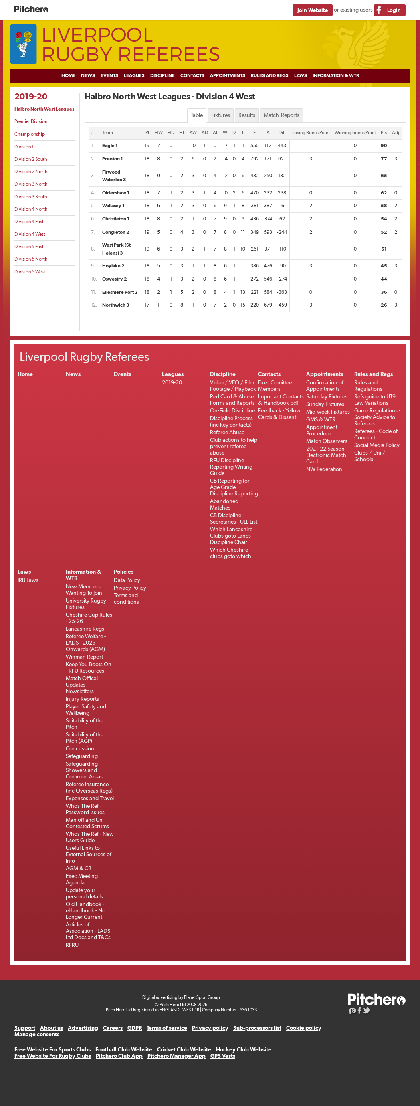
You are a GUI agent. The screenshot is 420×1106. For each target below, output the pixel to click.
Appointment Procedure (321, 430)
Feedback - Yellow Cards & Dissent (279, 413)
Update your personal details (84, 893)
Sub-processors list (257, 1028)
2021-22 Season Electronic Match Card (326, 455)
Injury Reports (82, 699)
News (88, 75)
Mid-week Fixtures (328, 411)
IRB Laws (28, 580)
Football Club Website (123, 1049)
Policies (123, 571)
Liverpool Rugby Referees (210, 44)
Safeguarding (82, 756)
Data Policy (127, 580)
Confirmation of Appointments (324, 385)
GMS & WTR (320, 419)
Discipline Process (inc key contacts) (231, 421)
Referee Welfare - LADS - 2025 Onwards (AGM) (86, 642)
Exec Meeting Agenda (82, 879)
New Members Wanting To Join (84, 589)
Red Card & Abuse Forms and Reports (232, 399)
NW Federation (324, 469)
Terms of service (167, 1028)
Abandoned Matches (224, 504)
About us (51, 1028)
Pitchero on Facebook (359, 1011)
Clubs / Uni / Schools (369, 455)
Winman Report (84, 656)
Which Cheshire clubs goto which (230, 552)
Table (197, 115)
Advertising (83, 1028)
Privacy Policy (130, 587)
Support (24, 1028)
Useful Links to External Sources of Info (88, 854)
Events (109, 75)
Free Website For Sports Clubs (52, 1049)
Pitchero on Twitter (366, 1011)
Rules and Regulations (368, 385)
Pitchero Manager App (176, 1056)
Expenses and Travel (90, 798)
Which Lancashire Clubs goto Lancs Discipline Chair (231, 535)
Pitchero (31, 9)
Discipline (162, 75)
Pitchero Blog (352, 1011)
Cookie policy (303, 1028)
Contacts (192, 75)
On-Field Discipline (232, 410)
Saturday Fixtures (326, 396)
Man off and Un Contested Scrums (87, 823)
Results (246, 115)
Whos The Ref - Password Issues (85, 809)
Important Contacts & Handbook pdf (281, 399)
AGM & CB (78, 868)
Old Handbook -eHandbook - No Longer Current (85, 910)
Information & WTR (336, 75)
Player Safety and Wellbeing (86, 709)
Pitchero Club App (119, 1056)
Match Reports (281, 115)
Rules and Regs (270, 75)
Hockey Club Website (243, 1049)
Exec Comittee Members (275, 385)
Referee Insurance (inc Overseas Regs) (89, 787)
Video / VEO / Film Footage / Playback (233, 385)
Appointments (227, 75)
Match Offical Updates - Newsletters (82, 684)
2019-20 (30, 96)
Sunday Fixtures (325, 404)
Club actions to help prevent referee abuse (233, 446)
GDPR (134, 1028)
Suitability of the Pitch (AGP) (84, 737)
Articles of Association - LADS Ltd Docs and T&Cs (88, 930)
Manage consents (36, 1034)
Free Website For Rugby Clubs (52, 1056)
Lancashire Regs (85, 628)
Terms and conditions (126, 598)
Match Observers (326, 441)
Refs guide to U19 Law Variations (375, 399)
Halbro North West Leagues (44, 109)
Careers (113, 1028)
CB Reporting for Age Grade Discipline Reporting (234, 487)
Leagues (134, 75)
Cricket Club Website (184, 1049)
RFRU (72, 945)
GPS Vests (222, 1056)
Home (68, 75)
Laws (300, 75)
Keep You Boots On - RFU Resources (88, 667)
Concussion (80, 748)
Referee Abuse (227, 432)
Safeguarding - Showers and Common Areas (84, 770)
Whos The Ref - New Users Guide (90, 837)
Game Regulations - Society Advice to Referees (377, 417)
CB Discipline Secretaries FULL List (233, 518)
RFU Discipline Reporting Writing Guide (231, 466)
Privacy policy (210, 1028)
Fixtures (220, 115)
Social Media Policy (377, 445)
